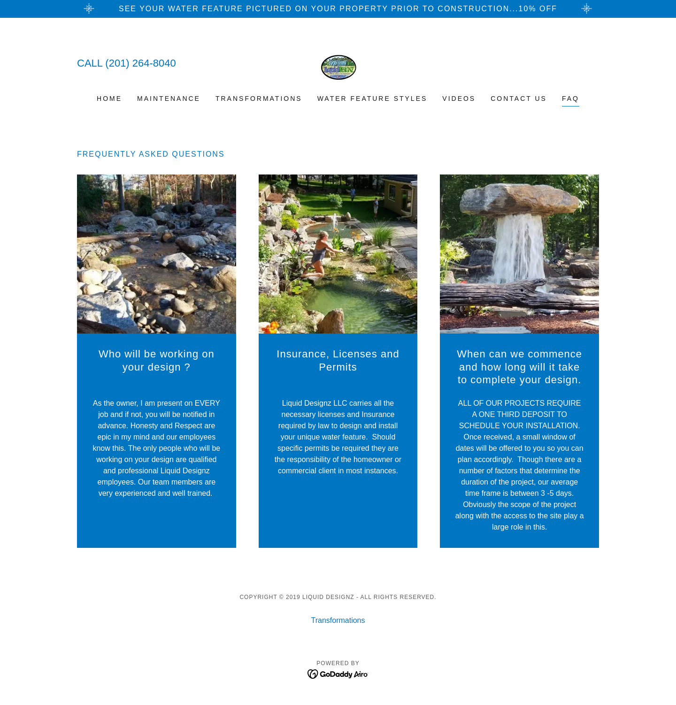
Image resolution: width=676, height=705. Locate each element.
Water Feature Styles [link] (372, 98)
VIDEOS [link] (459, 98)
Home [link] (109, 98)
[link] (338, 62)
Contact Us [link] (519, 98)
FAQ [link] (570, 98)
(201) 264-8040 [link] (140, 63)
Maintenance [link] (168, 98)
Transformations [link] (258, 98)
